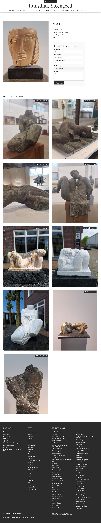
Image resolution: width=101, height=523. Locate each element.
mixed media (32, 489)
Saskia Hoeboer (80, 486)
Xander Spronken (81, 506)
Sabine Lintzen (80, 481)
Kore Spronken (80, 442)
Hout (29, 454)
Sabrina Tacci (80, 484)
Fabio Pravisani (56, 476)
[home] (50, 6)
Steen (29, 478)
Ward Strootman (81, 501)
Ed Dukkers (55, 465)
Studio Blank (80, 490)
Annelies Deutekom (58, 436)
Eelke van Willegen (58, 470)
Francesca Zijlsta (63, 32)
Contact (88, 10)
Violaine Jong (80, 499)
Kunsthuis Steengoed (34, 460)
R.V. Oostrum (80, 470)
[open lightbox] (25, 51)
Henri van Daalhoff (58, 492)
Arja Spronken (56, 440)
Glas (29, 451)
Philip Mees (79, 468)
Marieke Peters (80, 455)
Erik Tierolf (55, 474)
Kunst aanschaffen (9, 445)
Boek (29, 440)
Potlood (30, 469)
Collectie (6, 434)
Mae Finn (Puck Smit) (82, 448)
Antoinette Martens (58, 438)
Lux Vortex (79, 446)
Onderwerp (57, 65)
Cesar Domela (56, 453)
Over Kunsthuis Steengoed (11, 443)
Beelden (38, 101)
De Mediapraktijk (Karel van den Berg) (62, 460)
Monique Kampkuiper (82, 464)
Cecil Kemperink (57, 451)
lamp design (31, 487)
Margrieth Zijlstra (81, 451)
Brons (45, 101)
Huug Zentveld (57, 496)
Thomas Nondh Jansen (83, 497)
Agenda (46, 10)
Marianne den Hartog (82, 453)
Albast (30, 434)
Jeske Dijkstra (56, 503)
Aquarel (30, 436)
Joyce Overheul (80, 432)
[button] (21, 10)
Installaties (31, 456)
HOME (11, 10)
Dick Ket (54, 463)
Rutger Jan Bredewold (83, 479)
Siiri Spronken (80, 488)
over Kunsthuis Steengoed (71, 10)
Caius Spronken (57, 448)
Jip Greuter (55, 505)
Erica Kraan (55, 472)
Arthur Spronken (57, 443)
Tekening (30, 480)
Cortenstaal (31, 445)
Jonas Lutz (55, 507)
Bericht (56, 71)
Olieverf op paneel (33, 467)
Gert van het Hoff (57, 481)
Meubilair (31, 465)
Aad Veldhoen (56, 432)
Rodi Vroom (79, 477)
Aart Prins (55, 434)
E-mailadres (58, 54)
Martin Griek (80, 457)
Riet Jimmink (80, 475)
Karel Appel (79, 434)
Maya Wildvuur (80, 462)
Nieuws (54, 10)
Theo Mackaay (80, 492)
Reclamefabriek (63, 513)
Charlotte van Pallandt (59, 455)
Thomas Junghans (81, 495)
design (30, 484)
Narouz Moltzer (81, 466)
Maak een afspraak (50, 2)
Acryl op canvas (32, 432)
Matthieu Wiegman (82, 459)
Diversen (30, 447)
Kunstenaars (7, 436)
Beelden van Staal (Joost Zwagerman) (60, 445)
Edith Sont (55, 467)
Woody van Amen (81, 504)
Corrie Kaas (55, 457)
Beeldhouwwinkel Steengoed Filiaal (12, 450)
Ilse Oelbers (56, 498)
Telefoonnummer (59, 60)
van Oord (79, 508)
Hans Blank (55, 489)
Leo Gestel (79, 444)
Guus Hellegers (57, 483)
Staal (29, 476)
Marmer (44, 228)
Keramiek (31, 458)
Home (5, 432)
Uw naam (57, 49)
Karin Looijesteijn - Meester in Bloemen (85, 437)
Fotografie (31, 449)
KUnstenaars (35, 10)
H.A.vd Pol (55, 485)
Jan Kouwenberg (57, 500)
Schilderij (30, 473)
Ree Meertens (80, 473)
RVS (29, 471)
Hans (53, 487)
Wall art (30, 482)
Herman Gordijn (57, 494)
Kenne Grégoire (80, 440)
